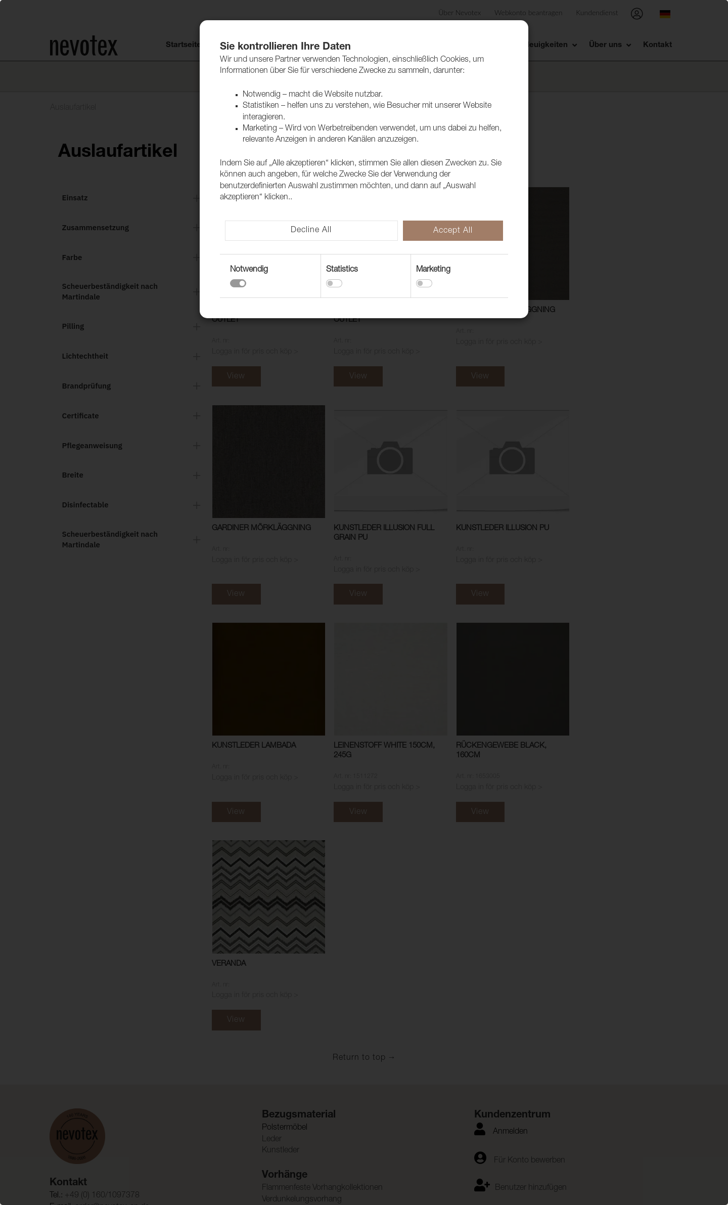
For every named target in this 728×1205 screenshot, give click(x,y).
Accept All (453, 231)
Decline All (311, 231)
